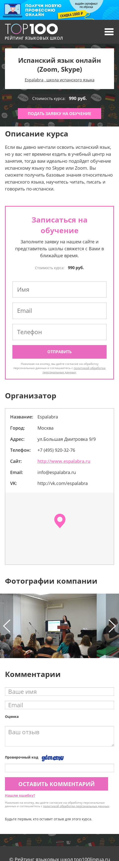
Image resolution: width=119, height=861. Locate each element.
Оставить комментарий (56, 784)
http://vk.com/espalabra (62, 483)
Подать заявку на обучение (59, 113)
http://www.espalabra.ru (63, 461)
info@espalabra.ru (56, 472)
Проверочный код (21, 757)
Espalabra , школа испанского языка (59, 80)
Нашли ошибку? (20, 795)
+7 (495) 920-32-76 (56, 450)
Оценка (12, 716)
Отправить (59, 351)
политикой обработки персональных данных (74, 370)
